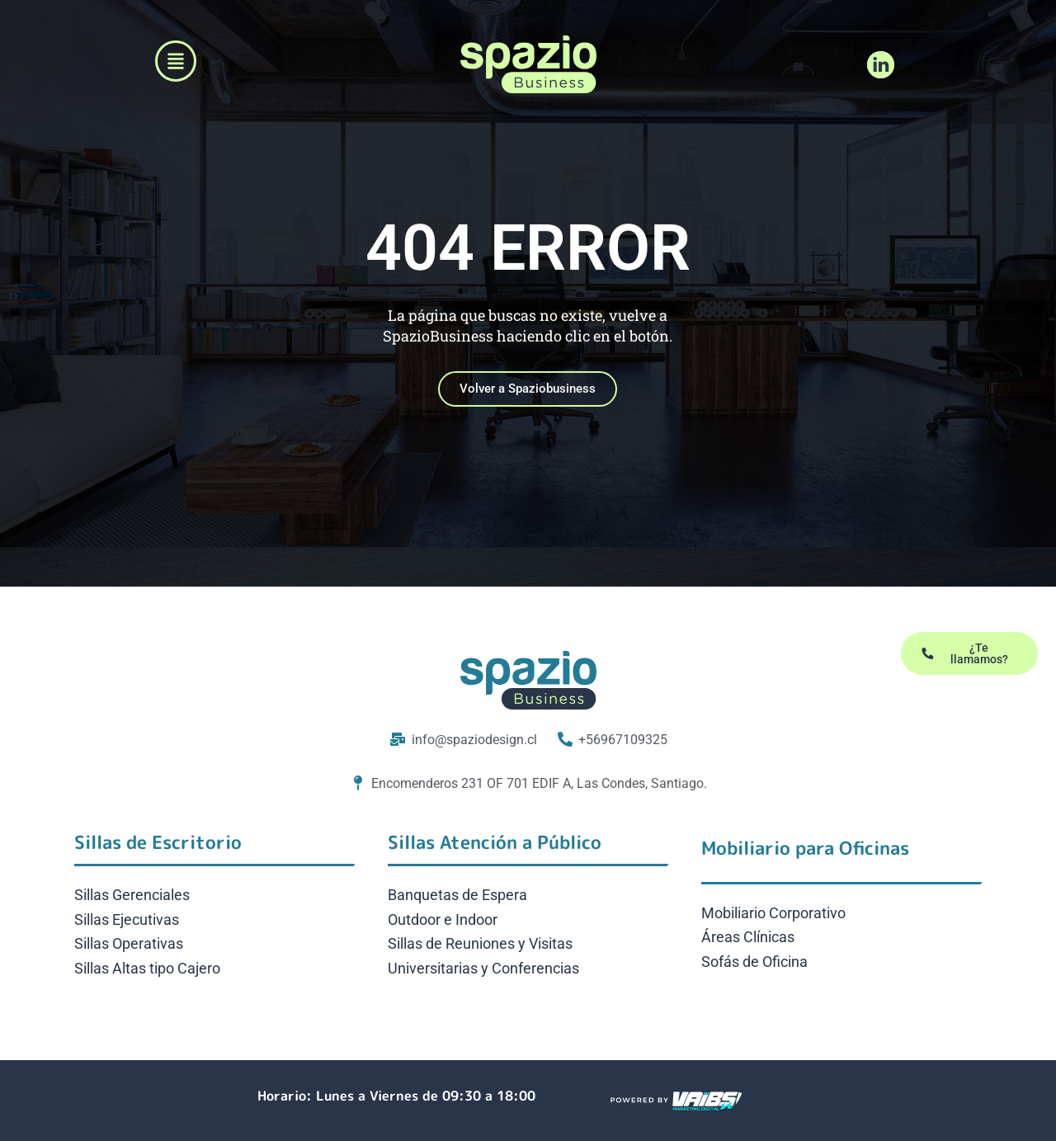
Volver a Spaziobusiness (528, 397)
